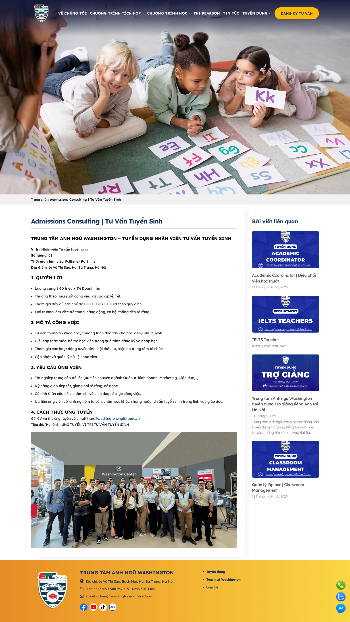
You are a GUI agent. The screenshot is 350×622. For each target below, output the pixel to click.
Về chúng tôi (72, 13)
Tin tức (231, 13)
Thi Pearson (207, 13)
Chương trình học (168, 13)
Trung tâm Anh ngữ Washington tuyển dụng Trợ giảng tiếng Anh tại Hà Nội (285, 404)
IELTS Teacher (265, 339)
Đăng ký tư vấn (297, 13)
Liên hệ (212, 587)
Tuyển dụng (256, 13)
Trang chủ (39, 200)
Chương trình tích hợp (117, 13)
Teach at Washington (223, 580)
